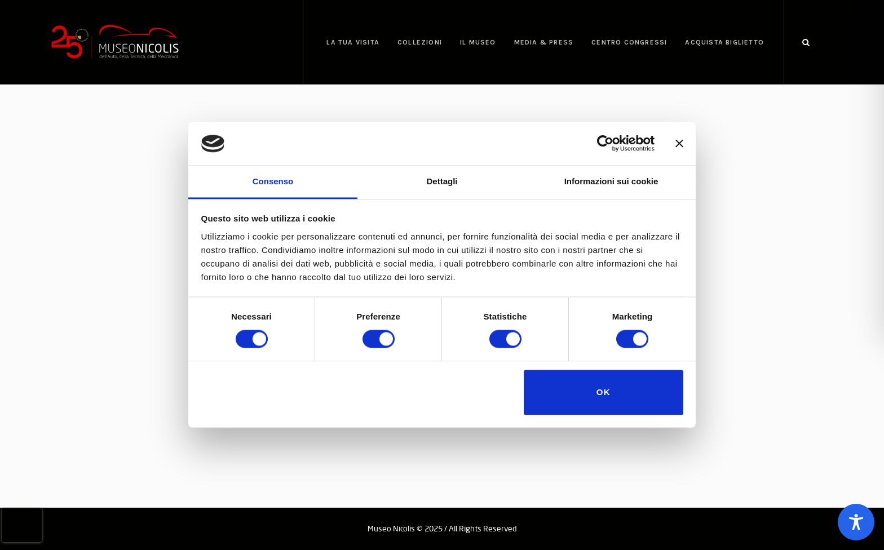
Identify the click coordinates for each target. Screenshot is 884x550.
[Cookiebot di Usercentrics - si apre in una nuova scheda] (605, 143)
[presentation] (22, 525)
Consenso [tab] (273, 181)
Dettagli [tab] (441, 181)
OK (603, 392)
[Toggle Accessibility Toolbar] (856, 522)
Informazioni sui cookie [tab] (611, 181)
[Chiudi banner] (679, 144)
